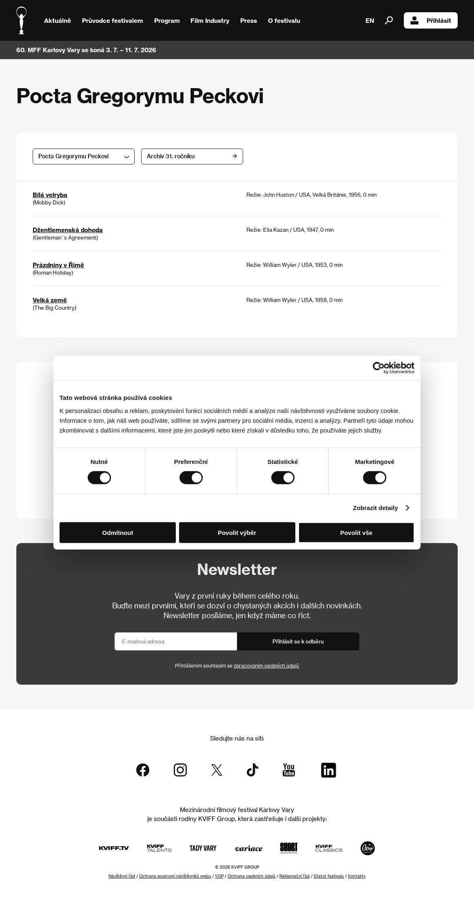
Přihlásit (430, 20)
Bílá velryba (50, 194)
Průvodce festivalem (112, 20)
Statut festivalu (329, 876)
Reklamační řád (294, 876)
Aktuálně (57, 20)
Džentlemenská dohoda (68, 229)
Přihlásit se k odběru (298, 641)
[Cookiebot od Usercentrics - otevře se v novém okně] (378, 368)
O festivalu (284, 20)
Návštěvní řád (122, 876)
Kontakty (356, 876)
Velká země (50, 300)
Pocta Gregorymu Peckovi (73, 156)
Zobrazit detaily (375, 507)
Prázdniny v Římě (58, 264)
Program (167, 20)
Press (248, 20)
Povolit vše (356, 532)
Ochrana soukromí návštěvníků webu (175, 876)
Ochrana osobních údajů (251, 876)
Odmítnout (117, 532)
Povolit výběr (237, 532)
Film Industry (209, 20)
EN (369, 20)
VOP (219, 876)
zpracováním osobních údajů (266, 665)
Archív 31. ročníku (171, 156)
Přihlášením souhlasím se (237, 665)
